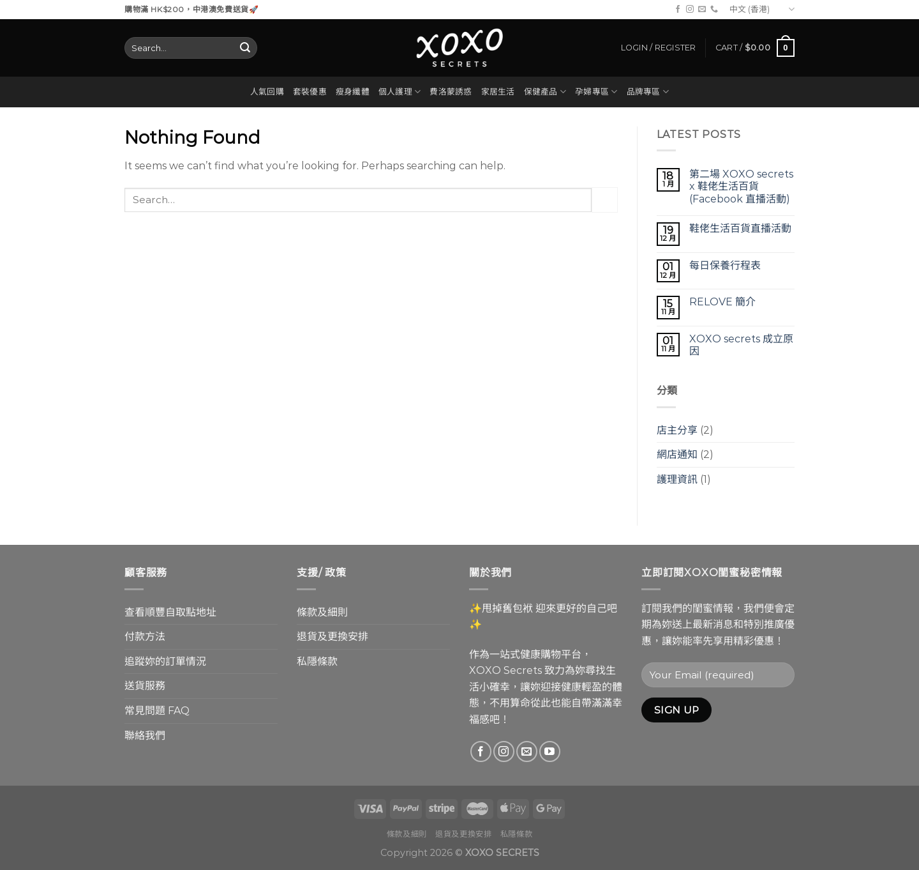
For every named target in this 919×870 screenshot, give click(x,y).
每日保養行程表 (725, 265)
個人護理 (399, 92)
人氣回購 (267, 91)
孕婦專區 (596, 92)
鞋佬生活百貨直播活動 (740, 228)
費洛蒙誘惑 (451, 91)
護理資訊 (677, 479)
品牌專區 (648, 92)
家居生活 (498, 91)
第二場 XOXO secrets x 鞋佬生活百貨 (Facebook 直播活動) (741, 186)
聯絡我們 (144, 735)
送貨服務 (144, 686)
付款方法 (144, 636)
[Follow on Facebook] (678, 9)
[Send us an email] (702, 9)
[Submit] (245, 48)
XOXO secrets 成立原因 (741, 345)
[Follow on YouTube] (549, 751)
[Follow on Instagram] (690, 9)
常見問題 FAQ (157, 711)
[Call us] (714, 9)
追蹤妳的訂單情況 (165, 661)
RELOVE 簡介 (722, 302)
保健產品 (545, 92)
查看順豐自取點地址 (170, 612)
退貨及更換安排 (332, 636)
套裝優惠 (310, 91)
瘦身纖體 (353, 91)
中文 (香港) (762, 9)
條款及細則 (322, 612)
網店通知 (677, 454)
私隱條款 (317, 661)
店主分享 (677, 430)
